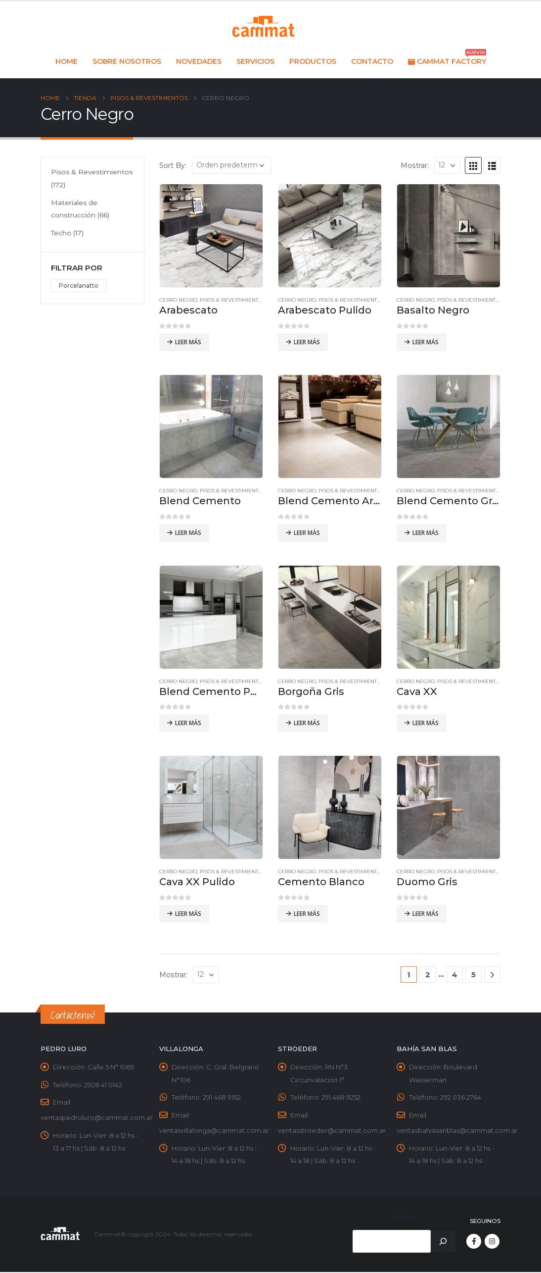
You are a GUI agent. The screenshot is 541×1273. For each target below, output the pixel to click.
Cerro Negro (178, 300)
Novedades (199, 61)
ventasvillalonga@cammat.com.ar (214, 1131)
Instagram (492, 1242)
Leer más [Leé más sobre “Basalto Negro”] (425, 342)
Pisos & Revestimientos (232, 300)
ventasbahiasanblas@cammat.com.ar (457, 1131)
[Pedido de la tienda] (231, 165)
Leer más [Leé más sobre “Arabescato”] (188, 342)
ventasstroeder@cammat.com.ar (332, 1131)
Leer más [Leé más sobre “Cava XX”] (425, 723)
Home (66, 61)
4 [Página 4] (454, 974)
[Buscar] (443, 1242)
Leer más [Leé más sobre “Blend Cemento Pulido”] (188, 723)
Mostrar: (415, 165)
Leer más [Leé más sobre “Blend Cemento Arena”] (307, 533)
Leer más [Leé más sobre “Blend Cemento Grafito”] (425, 533)
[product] (211, 235)
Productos (312, 61)
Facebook (473, 1242)
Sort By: (172, 165)
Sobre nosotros (126, 61)
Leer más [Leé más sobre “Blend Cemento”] (188, 533)
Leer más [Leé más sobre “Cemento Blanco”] (307, 913)
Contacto (372, 61)
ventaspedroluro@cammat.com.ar (97, 1118)
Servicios (255, 61)
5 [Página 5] (473, 974)
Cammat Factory (447, 59)
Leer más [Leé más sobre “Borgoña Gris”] (307, 723)
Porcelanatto (78, 286)
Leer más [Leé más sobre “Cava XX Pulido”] (188, 913)
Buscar (404, 1219)
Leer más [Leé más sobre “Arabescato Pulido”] (307, 342)
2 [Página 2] (427, 974)
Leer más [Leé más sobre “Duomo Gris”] (425, 913)
